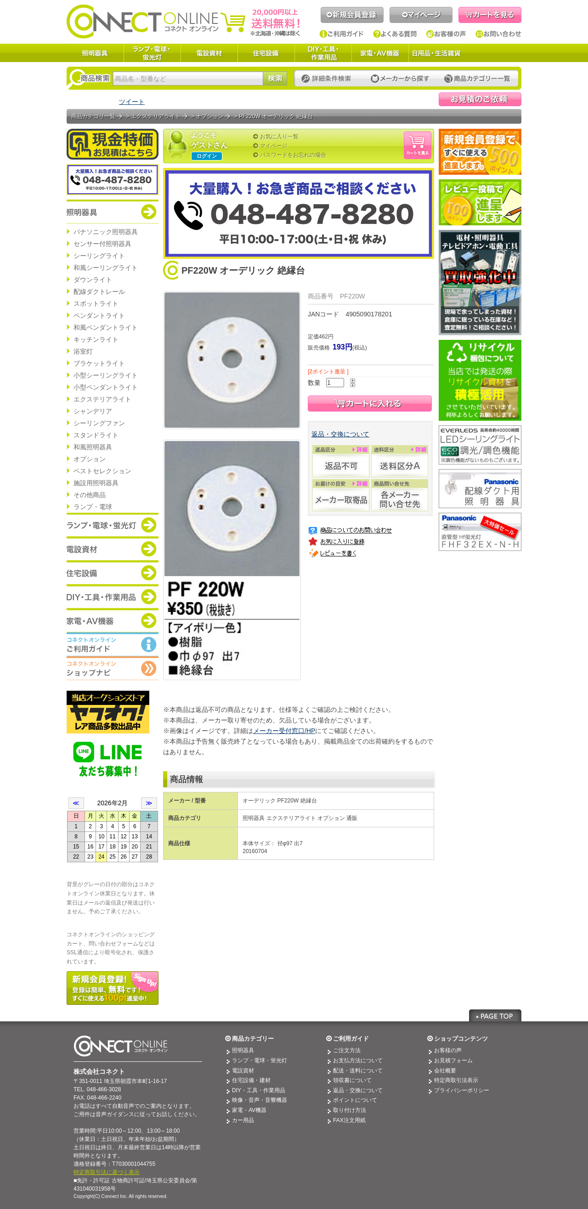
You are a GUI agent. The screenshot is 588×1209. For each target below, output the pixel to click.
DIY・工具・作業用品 (322, 53)
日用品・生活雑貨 (436, 53)
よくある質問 (395, 34)
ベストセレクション (102, 471)
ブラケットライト (99, 363)
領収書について (352, 1080)
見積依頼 (480, 99)
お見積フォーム (453, 1060)
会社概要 (445, 1070)
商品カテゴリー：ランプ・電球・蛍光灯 (112, 525)
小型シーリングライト (106, 375)
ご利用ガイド (341, 34)
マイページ (421, 15)
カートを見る (489, 15)
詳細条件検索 (328, 79)
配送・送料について (358, 1070)
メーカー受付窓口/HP (284, 730)
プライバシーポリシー (461, 1090)
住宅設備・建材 (251, 1080)
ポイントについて (355, 1100)
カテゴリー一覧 (477, 79)
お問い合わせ (498, 34)
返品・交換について (340, 434)
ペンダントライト (99, 315)
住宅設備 (265, 53)
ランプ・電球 (93, 506)
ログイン (207, 156)
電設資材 (209, 53)
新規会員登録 (352, 15)
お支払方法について (358, 1060)
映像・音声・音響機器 (259, 1100)
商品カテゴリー (253, 1038)
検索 (275, 78)
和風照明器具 (93, 447)
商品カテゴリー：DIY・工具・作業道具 (112, 596)
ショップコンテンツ (461, 1038)
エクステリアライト (102, 399)
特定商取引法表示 (456, 1080)
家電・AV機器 (379, 53)
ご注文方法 (347, 1050)
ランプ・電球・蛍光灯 (152, 53)
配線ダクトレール (99, 291)
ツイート (132, 101)
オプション (90, 459)
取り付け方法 (349, 1110)
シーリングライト (99, 255)
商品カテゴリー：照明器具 (112, 211)
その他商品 (90, 494)
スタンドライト (96, 435)
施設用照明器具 (96, 483)
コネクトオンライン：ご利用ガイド (112, 644)
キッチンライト (96, 339)
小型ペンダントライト (106, 387)
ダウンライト (93, 279)
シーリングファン (99, 423)
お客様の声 (446, 34)
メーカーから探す (400, 79)
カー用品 (243, 1120)
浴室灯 (83, 351)
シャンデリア (93, 411)
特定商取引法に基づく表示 (107, 1172)
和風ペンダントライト (106, 327)
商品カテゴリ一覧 (93, 116)
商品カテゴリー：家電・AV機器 (112, 620)
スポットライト (96, 303)
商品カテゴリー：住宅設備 (112, 572)
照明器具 (95, 53)
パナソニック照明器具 (106, 231)
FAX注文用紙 (349, 1120)
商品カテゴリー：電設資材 (112, 549)
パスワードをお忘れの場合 (293, 155)
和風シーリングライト (106, 267)
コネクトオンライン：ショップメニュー (112, 668)
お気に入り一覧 (279, 136)
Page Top (495, 1015)
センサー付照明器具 (102, 243)
